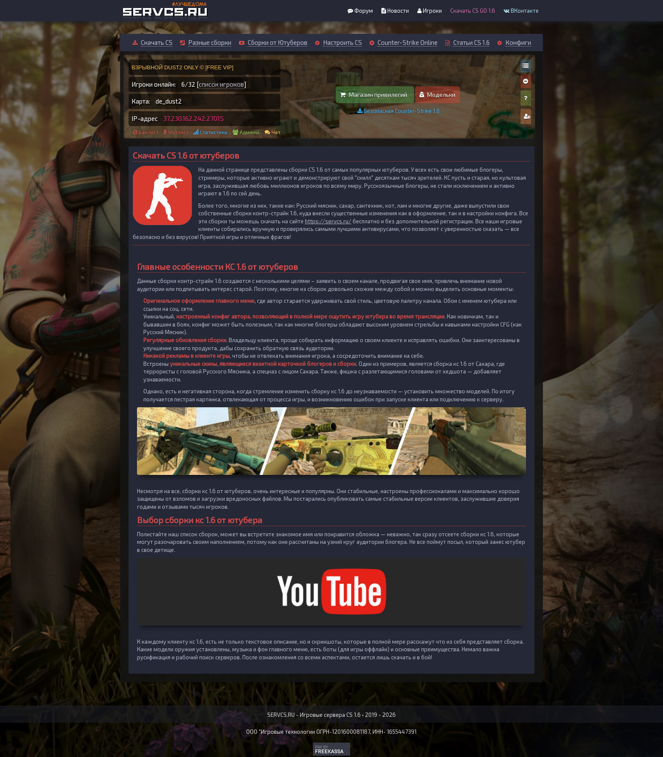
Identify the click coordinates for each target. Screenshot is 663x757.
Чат (275, 132)
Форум (360, 10)
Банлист (149, 132)
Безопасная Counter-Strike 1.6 (398, 110)
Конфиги (518, 42)
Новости (395, 10)
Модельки (437, 94)
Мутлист (178, 132)
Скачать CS (157, 42)
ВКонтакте (521, 10)
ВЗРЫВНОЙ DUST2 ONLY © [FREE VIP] (182, 67)
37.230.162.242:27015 (193, 118)
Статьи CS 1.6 (471, 42)
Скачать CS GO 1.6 (472, 10)
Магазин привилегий (373, 94)
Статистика (213, 132)
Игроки (429, 10)
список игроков (221, 84)
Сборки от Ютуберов (277, 42)
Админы (249, 132)
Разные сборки (209, 42)
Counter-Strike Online (408, 42)
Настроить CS (342, 42)
